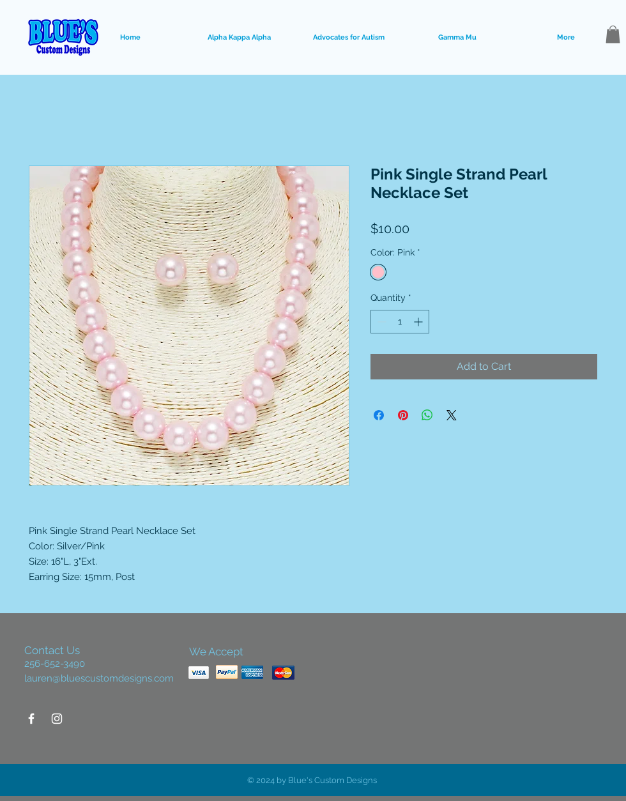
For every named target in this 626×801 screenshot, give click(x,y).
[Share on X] (451, 415)
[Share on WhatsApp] (427, 415)
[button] (613, 34)
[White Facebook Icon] (31, 719)
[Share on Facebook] (378, 415)
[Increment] (419, 321)
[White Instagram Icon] (57, 719)
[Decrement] (380, 321)
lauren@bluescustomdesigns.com (99, 678)
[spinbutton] (399, 321)
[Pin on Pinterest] (403, 415)
